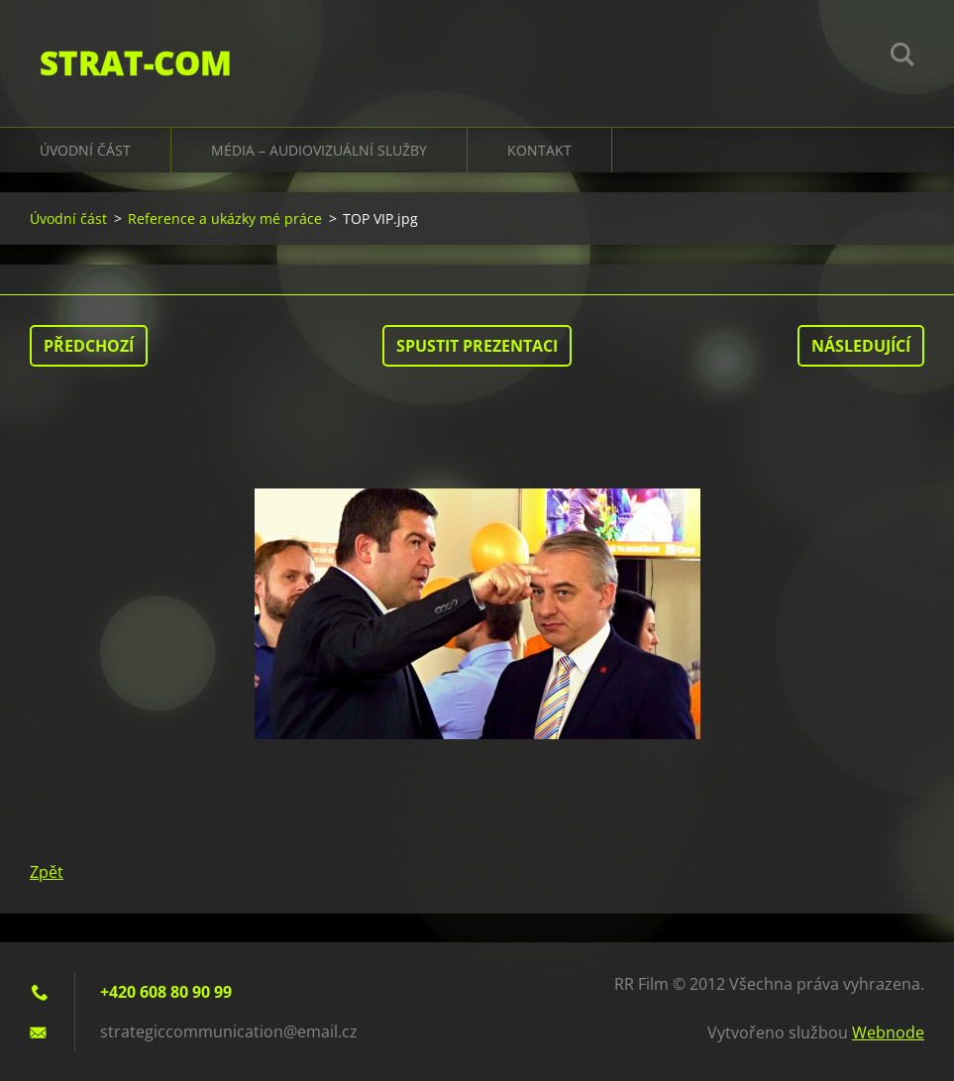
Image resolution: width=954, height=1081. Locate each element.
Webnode (888, 1032)
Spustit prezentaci (477, 346)
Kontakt (539, 150)
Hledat (902, 57)
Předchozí (89, 346)
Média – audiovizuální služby (319, 150)
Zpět (46, 872)
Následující (860, 346)
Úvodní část (85, 150)
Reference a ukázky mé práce (225, 218)
